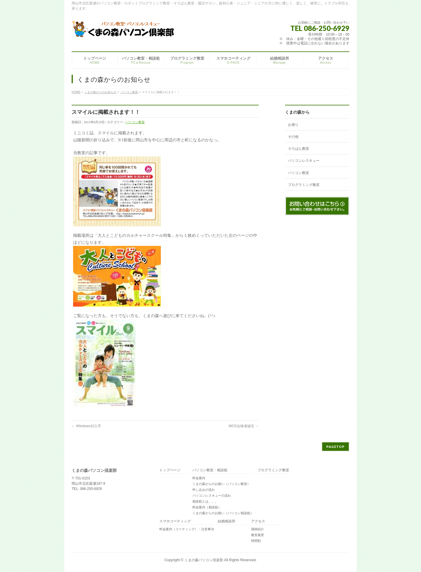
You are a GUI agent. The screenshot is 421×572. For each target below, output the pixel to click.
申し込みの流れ (203, 489)
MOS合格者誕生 (244, 426)
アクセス (258, 521)
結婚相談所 (226, 521)
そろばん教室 (298, 149)
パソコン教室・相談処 (209, 470)
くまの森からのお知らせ (100, 92)
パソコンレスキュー (304, 161)
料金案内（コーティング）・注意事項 (186, 529)
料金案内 (198, 478)
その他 (293, 137)
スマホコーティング (175, 521)
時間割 (256, 541)
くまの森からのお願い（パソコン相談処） (222, 513)
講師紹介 (257, 529)
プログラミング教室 (304, 185)
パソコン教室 (129, 92)
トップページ (169, 470)
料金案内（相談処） (206, 507)
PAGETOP (335, 446)
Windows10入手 (86, 426)
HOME (76, 92)
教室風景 (257, 535)
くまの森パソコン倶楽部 (203, 560)
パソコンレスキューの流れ (211, 495)
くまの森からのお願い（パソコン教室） (221, 484)
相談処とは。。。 (205, 501)
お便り (293, 125)
